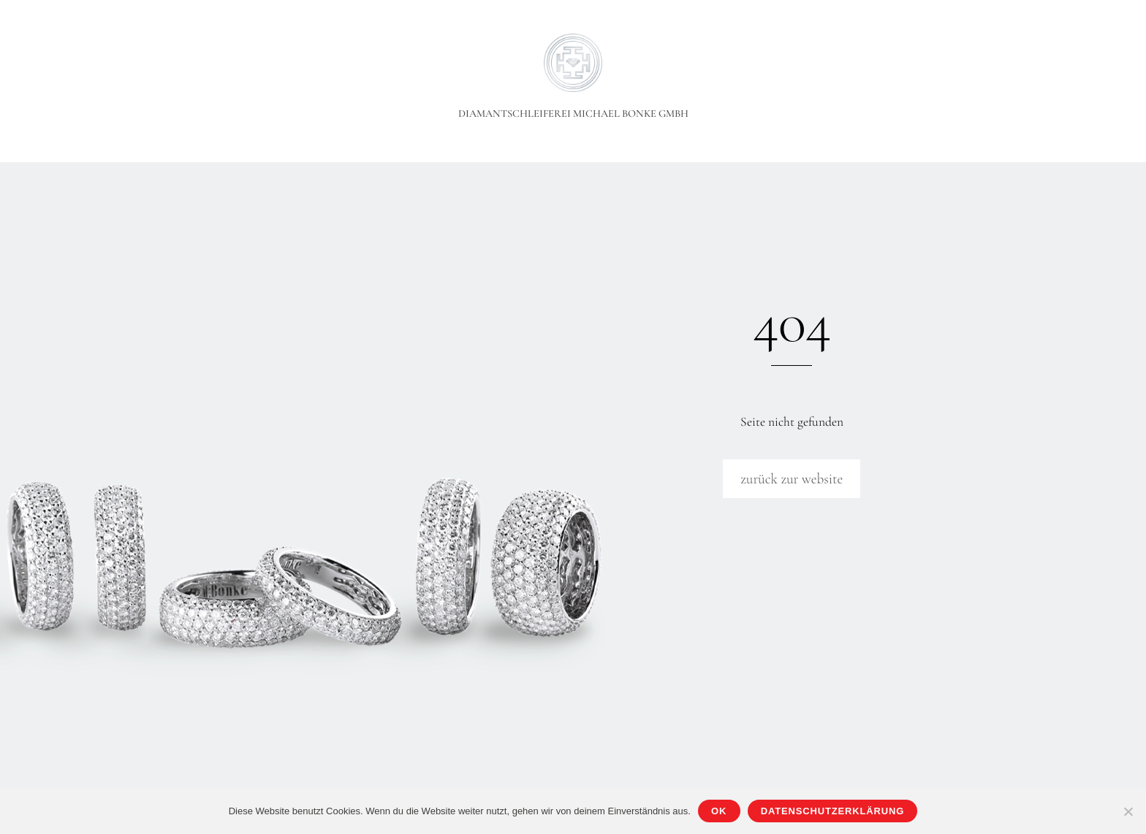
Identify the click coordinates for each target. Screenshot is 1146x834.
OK (718, 811)
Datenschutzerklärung (832, 811)
